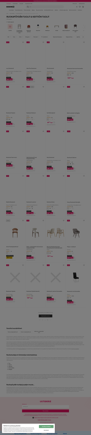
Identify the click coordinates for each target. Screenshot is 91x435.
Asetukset (46, 430)
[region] (28, 428)
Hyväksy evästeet (46, 426)
